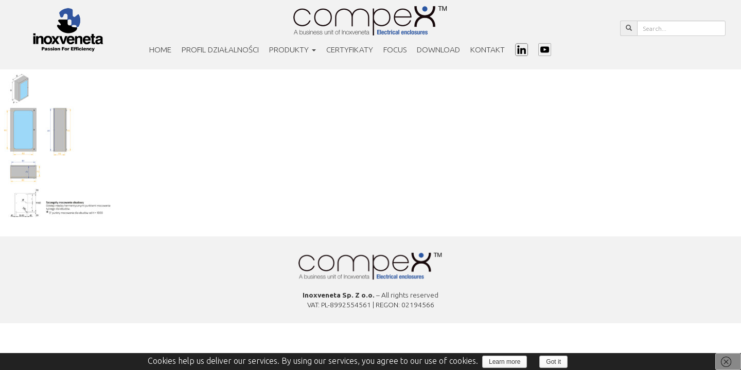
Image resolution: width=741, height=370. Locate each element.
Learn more (504, 361)
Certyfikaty (349, 49)
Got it (553, 361)
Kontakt (487, 49)
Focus (395, 49)
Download (438, 49)
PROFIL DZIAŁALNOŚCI (220, 49)
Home (160, 49)
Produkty (292, 49)
